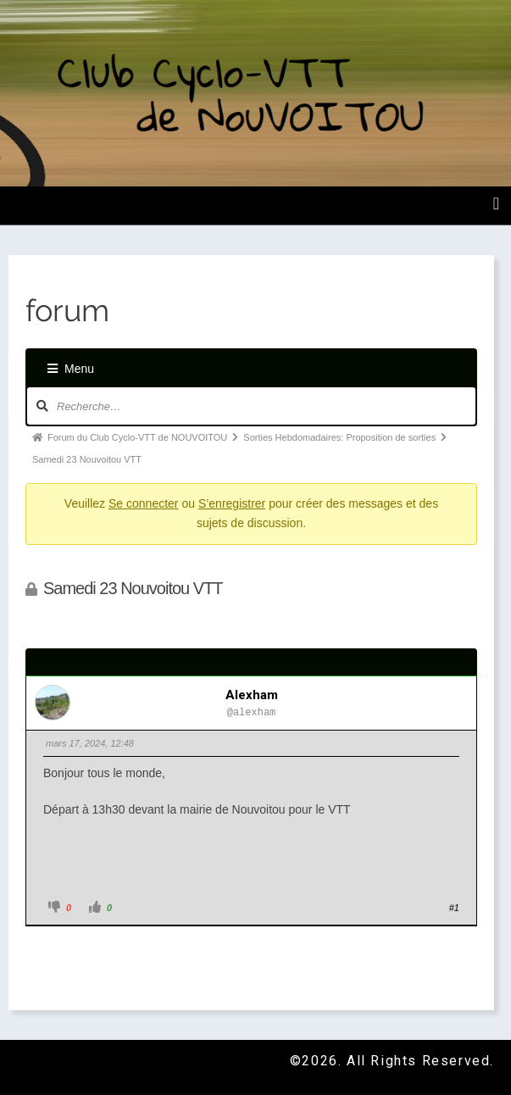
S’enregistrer (231, 503)
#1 (454, 908)
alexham (251, 695)
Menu (70, 368)
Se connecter (143, 503)
